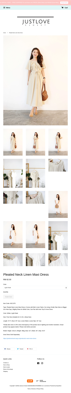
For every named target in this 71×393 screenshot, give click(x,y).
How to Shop (6, 365)
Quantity (5, 292)
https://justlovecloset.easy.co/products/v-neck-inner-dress (19, 338)
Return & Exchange (8, 369)
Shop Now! (65, 2)
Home (4, 32)
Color (4, 284)
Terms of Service (31, 388)
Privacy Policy (40, 388)
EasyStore (58, 385)
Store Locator (6, 367)
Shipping (5, 371)
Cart (64, 7)
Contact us (6, 362)
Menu (6, 7)
